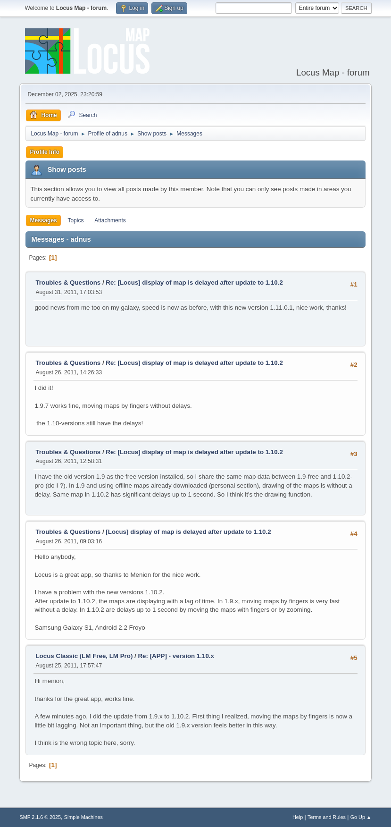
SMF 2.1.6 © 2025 (40, 817)
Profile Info (44, 152)
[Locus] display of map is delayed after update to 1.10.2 (188, 531)
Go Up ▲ (361, 817)
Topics (75, 220)
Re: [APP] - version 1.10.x (176, 655)
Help (297, 817)
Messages (43, 220)
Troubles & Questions (67, 282)
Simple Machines (83, 817)
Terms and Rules (327, 817)
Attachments (110, 220)
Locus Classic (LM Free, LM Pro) (84, 655)
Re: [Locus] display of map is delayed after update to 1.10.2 (194, 282)
